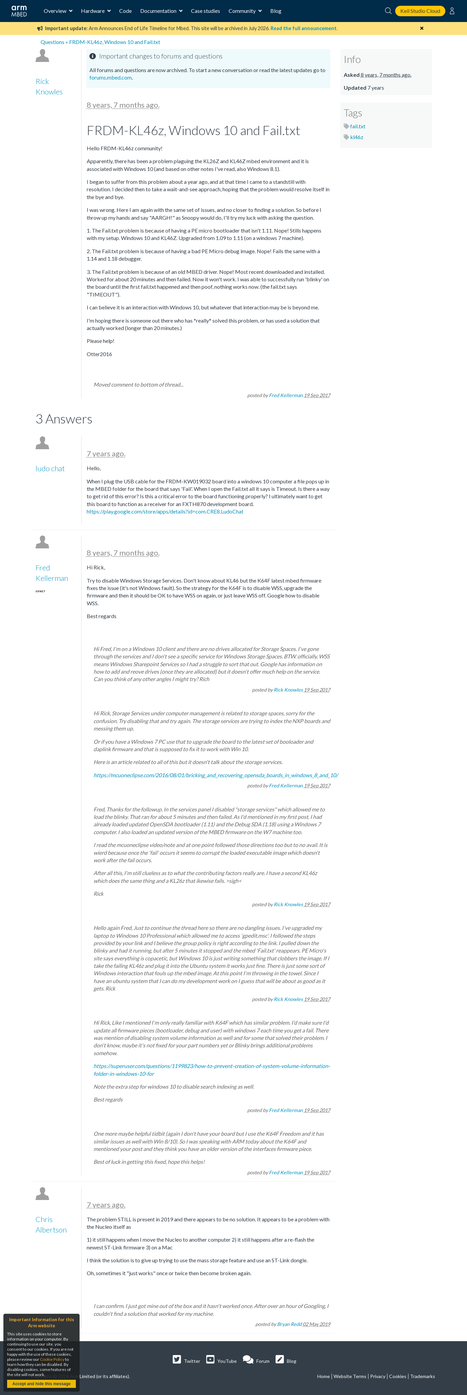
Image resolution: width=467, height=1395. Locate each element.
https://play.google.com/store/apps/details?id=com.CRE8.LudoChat (165, 511)
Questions (52, 42)
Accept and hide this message (41, 1383)
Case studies (205, 10)
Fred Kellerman (286, 395)
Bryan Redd (289, 1324)
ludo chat (50, 468)
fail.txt (357, 126)
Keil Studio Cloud (420, 10)
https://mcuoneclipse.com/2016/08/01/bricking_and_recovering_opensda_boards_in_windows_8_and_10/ (215, 775)
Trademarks (422, 1376)
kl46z (356, 137)
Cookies (397, 1376)
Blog (275, 10)
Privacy (377, 1376)
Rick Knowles (288, 690)
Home (323, 1376)
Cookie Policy (52, 1359)
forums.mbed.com (110, 77)
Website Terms (350, 1376)
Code (125, 10)
